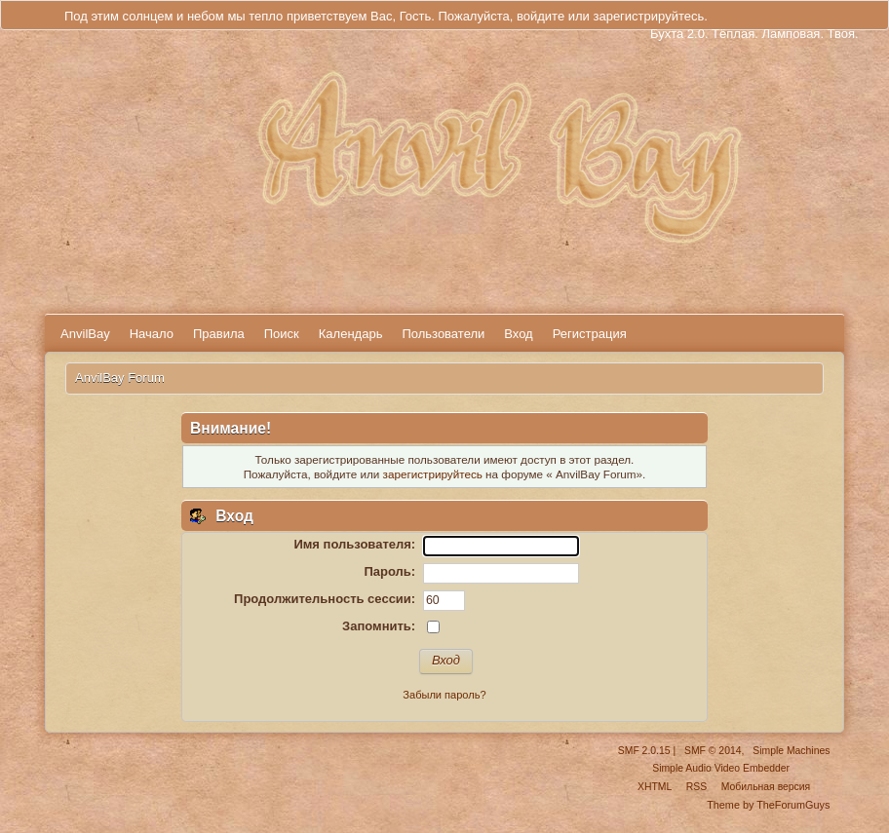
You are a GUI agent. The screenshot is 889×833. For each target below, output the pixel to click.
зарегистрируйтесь (648, 16)
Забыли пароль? (444, 694)
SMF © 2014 (712, 750)
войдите (540, 16)
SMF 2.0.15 (644, 750)
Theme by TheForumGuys (768, 805)
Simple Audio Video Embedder (721, 768)
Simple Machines (791, 750)
